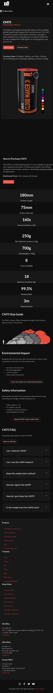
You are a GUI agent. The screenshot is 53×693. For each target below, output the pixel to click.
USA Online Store (9, 590)
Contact (6, 561)
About (6, 557)
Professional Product (12, 25)
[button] (48, 4)
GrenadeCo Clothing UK (11, 614)
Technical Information (10, 548)
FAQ (5, 565)
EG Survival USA (8, 602)
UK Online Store (8, 594)
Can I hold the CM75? (16, 451)
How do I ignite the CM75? (18, 485)
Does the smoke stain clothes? (21, 473)
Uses (5, 544)
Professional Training (10, 537)
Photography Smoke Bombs (12, 529)
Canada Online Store (10, 598)
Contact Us (5, 635)
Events (6, 569)
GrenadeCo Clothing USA (11, 610)
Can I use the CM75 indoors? (19, 462)
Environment (8, 577)
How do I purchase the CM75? (20, 496)
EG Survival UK (8, 606)
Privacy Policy (39, 689)
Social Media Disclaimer (11, 581)
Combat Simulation (9, 533)
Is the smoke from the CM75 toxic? (22, 507)
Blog (5, 573)
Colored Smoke (8, 540)
